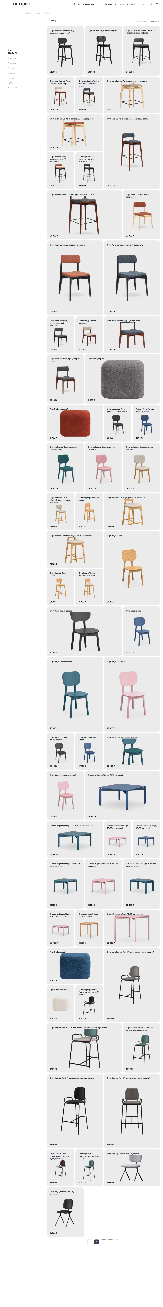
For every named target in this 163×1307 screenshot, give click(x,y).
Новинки (141, 5)
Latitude (28, 13)
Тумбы (10, 75)
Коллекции (119, 5)
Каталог (108, 5)
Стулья (10, 70)
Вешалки (11, 84)
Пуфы (10, 79)
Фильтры (52, 18)
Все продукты (12, 48)
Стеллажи (12, 60)
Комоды (11, 55)
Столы (10, 65)
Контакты (131, 5)
